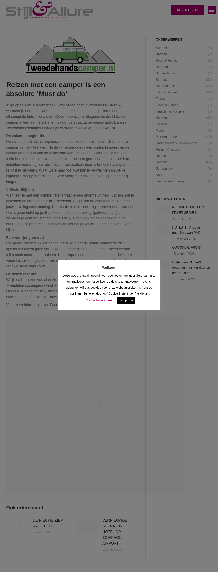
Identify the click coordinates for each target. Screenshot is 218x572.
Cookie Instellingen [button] (99, 300)
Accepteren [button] (126, 300)
